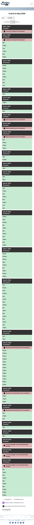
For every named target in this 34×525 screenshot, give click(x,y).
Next (18, 22)
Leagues (24, 519)
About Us (3, 519)
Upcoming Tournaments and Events (13, 506)
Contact (23, 520)
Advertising (30, 519)
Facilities (11, 520)
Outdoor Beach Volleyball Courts (13, 503)
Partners (17, 520)
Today (13, 22)
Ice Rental (9, 519)
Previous (6, 22)
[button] (32, 4)
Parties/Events (17, 519)
